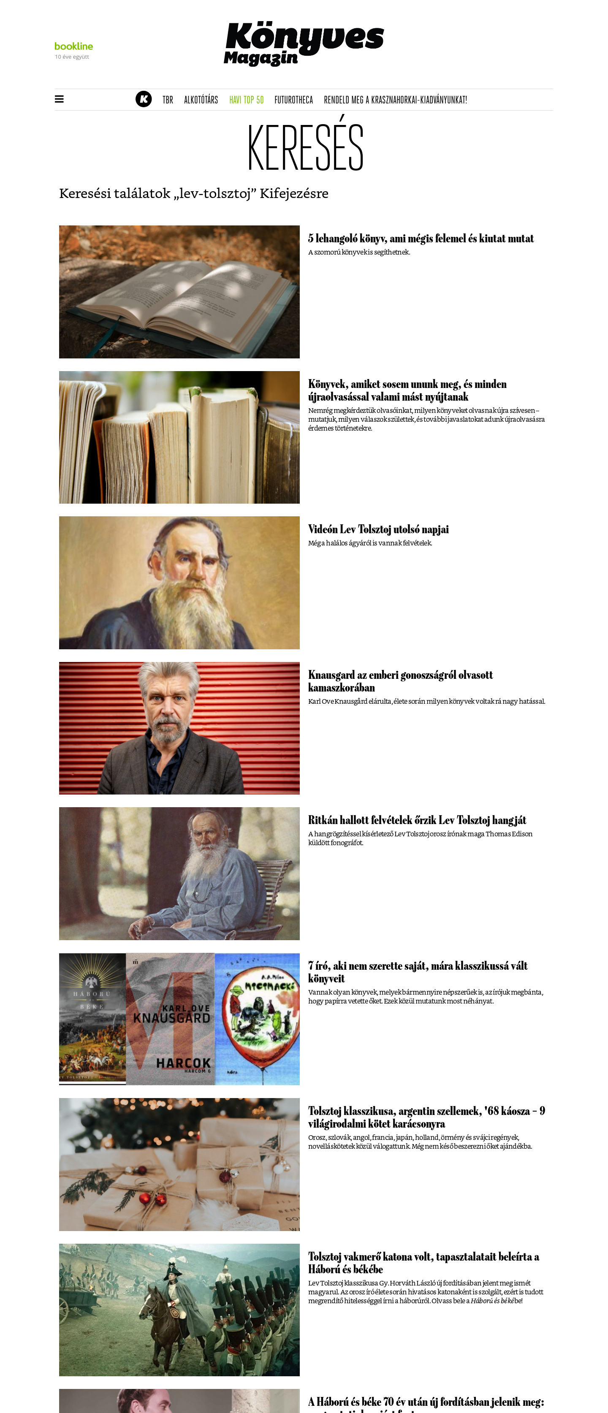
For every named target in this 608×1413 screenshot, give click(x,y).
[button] (59, 99)
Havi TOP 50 (249, 100)
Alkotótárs (204, 100)
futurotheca (296, 100)
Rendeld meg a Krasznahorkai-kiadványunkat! (398, 100)
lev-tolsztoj (215, 194)
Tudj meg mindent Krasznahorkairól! (448, 79)
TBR (171, 100)
